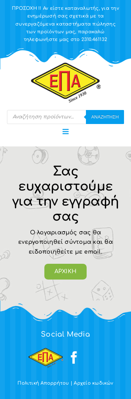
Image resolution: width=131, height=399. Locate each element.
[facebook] (74, 357)
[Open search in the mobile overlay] (65, 117)
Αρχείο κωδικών (93, 383)
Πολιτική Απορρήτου (43, 383)
